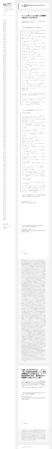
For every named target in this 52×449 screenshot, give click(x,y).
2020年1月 (4, 115)
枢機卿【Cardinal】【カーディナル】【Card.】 (33, 438)
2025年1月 (4, 34)
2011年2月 (4, 215)
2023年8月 (4, 57)
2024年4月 (4, 44)
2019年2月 (4, 131)
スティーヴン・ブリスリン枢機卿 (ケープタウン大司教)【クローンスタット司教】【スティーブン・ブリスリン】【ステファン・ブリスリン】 (33, 298)
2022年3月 (4, 81)
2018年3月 (4, 142)
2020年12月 (5, 102)
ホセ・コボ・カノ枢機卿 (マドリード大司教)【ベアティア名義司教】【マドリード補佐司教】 (33, 326)
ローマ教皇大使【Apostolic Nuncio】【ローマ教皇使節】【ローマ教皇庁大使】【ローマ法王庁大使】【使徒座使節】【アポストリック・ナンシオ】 (33, 345)
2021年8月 (4, 89)
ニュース (29, 260)
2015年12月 (5, 173)
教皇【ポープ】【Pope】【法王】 (32, 357)
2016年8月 (4, 166)
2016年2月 (4, 171)
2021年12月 (5, 84)
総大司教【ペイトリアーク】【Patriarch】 (33, 358)
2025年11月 (5, 23)
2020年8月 (4, 108)
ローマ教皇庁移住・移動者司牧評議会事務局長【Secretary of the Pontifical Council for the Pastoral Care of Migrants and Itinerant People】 (33, 352)
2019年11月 (5, 118)
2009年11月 (5, 220)
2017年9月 (4, 150)
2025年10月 (5, 25)
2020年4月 (4, 112)
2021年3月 (4, 97)
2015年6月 (4, 178)
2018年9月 (4, 136)
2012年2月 (4, 202)
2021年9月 (4, 87)
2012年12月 (5, 191)
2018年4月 (4, 141)
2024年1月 (4, 49)
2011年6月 (4, 208)
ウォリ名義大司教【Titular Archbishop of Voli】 (32, 272)
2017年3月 (4, 155)
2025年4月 (4, 29)
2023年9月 (4, 55)
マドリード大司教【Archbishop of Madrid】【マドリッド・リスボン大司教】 (31, 328)
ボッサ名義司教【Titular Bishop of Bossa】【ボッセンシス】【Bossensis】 (33, 433)
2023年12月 (5, 50)
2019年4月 (4, 128)
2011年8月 (4, 207)
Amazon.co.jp (5, 227)
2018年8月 (4, 137)
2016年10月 (5, 163)
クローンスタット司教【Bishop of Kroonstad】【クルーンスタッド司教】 (34, 291)
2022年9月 (4, 73)
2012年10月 (5, 194)
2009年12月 (5, 218)
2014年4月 (4, 184)
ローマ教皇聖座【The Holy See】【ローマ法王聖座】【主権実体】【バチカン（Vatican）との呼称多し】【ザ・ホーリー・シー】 (33, 354)
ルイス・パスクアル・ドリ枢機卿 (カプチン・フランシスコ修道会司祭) (33, 332)
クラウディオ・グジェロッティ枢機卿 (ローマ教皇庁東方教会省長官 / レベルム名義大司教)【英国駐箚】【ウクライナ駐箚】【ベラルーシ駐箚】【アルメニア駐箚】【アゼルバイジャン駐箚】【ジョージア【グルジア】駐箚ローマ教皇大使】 (33, 287)
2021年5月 (4, 94)
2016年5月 (4, 168)
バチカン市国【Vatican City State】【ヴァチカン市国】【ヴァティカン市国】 (33, 306)
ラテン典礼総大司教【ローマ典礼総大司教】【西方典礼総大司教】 (34, 331)
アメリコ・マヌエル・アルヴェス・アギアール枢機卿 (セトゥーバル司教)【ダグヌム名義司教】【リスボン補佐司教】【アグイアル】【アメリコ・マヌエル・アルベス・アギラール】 (33, 267)
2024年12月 (5, 36)
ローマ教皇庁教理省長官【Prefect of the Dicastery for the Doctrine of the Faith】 (32, 350)
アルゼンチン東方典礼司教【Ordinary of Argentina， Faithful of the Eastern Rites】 (33, 269)
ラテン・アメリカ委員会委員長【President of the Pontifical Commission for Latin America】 (33, 330)
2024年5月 (4, 42)
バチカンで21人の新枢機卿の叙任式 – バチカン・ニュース (32, 110)
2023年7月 (4, 58)
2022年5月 (4, 79)
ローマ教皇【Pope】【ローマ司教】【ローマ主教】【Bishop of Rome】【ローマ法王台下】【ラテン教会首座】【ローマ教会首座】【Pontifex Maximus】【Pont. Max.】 (33, 343)
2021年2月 (4, 99)
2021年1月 (4, 100)
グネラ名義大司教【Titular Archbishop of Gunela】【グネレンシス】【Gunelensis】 (33, 284)
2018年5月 (4, 139)
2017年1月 (4, 158)
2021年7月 (4, 91)
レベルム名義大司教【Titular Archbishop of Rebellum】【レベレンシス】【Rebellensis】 (33, 340)
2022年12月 (5, 68)
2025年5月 (4, 28)
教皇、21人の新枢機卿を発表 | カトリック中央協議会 (31, 27)
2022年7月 (4, 76)
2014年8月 (4, 179)
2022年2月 (4, 83)
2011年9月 (4, 205)
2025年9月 (4, 26)
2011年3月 (4, 213)
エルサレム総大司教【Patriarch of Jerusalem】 (31, 277)
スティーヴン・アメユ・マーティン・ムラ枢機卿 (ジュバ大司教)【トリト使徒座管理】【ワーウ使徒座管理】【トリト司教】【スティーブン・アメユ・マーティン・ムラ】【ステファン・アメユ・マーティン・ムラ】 (33, 296)
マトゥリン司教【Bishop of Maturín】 (30, 327)
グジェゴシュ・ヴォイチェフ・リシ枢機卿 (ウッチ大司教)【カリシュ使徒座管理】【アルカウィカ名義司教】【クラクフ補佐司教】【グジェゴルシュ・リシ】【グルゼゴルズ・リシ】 (33, 282)
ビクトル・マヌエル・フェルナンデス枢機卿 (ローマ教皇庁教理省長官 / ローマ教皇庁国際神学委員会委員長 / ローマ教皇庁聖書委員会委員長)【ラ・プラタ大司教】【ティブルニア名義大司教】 (33, 311)
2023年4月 (4, 63)
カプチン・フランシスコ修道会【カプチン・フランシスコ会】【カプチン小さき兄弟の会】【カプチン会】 (33, 280)
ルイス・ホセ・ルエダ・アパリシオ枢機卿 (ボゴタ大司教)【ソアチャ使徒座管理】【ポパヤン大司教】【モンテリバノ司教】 (33, 333)
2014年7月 (4, 181)
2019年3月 (4, 129)
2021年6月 (4, 92)
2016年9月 (4, 165)
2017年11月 (5, 149)
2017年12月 (5, 147)
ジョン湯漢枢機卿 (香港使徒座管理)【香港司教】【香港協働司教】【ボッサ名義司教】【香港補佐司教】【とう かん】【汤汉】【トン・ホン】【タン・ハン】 (33, 431)
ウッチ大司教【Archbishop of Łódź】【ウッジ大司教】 (32, 273)
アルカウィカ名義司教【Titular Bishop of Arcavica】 (31, 268)
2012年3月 (4, 200)
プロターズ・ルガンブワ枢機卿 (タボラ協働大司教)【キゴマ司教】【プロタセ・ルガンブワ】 (33, 323)
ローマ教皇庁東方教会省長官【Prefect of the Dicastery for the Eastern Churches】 (33, 351)
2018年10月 (5, 134)
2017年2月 (4, 157)
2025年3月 (4, 31)
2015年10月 (5, 176)
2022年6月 (4, 78)
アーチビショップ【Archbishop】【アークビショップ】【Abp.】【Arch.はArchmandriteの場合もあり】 (33, 261)
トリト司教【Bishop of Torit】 (29, 305)
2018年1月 (4, 145)
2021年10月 (5, 86)
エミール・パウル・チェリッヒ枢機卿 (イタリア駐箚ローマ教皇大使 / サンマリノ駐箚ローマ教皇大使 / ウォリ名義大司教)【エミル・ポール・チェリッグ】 (33, 274)
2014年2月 (4, 187)
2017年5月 (4, 152)
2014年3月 (4, 186)
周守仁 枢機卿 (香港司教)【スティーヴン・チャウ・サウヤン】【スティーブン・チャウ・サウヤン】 (33, 356)
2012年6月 (4, 199)
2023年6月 (4, 60)
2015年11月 (5, 174)
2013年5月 (4, 189)
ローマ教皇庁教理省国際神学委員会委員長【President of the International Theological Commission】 (33, 347)
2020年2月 (4, 113)
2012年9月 (4, 195)
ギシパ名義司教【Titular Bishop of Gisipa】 (31, 281)
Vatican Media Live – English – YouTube (28, 202)
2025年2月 (4, 33)
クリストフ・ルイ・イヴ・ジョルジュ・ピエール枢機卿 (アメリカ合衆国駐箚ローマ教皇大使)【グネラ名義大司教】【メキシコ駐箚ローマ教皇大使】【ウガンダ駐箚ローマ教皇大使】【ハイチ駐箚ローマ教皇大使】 (33, 290)
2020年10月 (5, 105)
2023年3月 (4, 65)
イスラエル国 (31, 271)
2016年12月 (5, 160)
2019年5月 (4, 126)
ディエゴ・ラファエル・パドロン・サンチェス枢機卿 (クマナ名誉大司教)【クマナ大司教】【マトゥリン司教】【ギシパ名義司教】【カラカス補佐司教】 (33, 303)
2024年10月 (5, 39)
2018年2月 (4, 144)
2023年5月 (4, 62)
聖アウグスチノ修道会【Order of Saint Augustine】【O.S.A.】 (33, 359)
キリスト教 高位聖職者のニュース (7, 4)
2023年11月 (5, 52)
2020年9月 (4, 107)
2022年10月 (5, 71)
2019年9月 (4, 120)
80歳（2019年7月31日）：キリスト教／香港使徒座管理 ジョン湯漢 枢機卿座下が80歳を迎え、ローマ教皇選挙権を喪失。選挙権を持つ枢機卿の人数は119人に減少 (33, 374)
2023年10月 (5, 54)
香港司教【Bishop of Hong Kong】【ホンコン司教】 (33, 439)
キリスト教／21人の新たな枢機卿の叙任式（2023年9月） (33, 17)
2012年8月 (4, 197)
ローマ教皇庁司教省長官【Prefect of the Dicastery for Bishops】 (31, 346)
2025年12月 (5, 21)
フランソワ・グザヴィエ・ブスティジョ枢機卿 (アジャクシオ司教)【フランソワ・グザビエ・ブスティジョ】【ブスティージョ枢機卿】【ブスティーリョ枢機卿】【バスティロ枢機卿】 (33, 321)
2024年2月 (4, 47)
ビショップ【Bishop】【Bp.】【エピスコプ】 (33, 313)
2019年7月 (4, 123)
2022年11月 (5, 70)
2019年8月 (4, 121)
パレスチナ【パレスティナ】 (38, 306)
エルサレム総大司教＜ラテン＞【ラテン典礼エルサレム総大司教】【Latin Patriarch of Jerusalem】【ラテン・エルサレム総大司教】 (33, 278)
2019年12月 (5, 116)
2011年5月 (4, 210)
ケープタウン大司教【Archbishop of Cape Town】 (28, 292)
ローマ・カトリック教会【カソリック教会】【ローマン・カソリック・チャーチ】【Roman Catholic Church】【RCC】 (33, 341)
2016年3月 (4, 170)
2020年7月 (4, 110)
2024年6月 (4, 41)
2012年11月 (5, 192)
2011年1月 (4, 216)
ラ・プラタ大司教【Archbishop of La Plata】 (36, 329)
